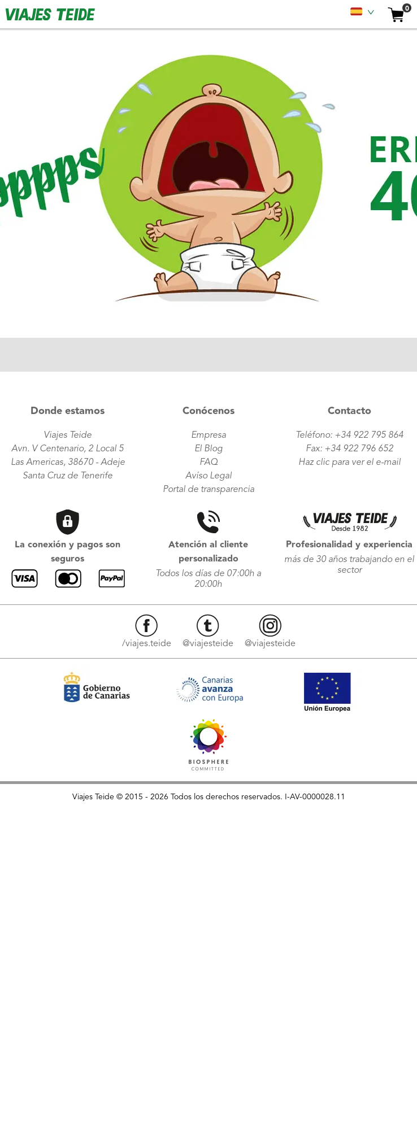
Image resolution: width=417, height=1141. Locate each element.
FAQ (208, 462)
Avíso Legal (208, 476)
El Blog (208, 449)
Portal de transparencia (208, 489)
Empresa (208, 435)
